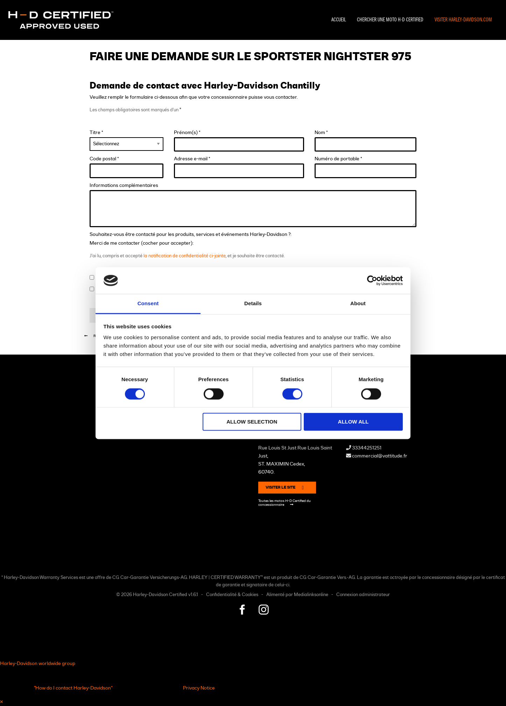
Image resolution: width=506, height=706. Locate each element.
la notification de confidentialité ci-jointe (184, 256)
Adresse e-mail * (239, 167)
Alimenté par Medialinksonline (297, 595)
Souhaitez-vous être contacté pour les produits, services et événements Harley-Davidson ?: (190, 234)
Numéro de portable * (365, 167)
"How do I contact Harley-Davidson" (73, 688)
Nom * (365, 141)
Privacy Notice (199, 688)
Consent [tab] (148, 304)
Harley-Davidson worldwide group (37, 663)
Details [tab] (253, 304)
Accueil (338, 20)
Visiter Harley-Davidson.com (463, 20)
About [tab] (358, 304)
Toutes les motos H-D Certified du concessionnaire (284, 502)
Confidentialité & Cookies (232, 595)
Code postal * (126, 167)
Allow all (353, 422)
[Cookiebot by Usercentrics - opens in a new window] (372, 280)
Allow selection (251, 422)
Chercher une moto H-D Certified (390, 20)
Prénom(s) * (239, 141)
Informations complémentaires (253, 205)
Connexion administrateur (363, 595)
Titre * (126, 140)
